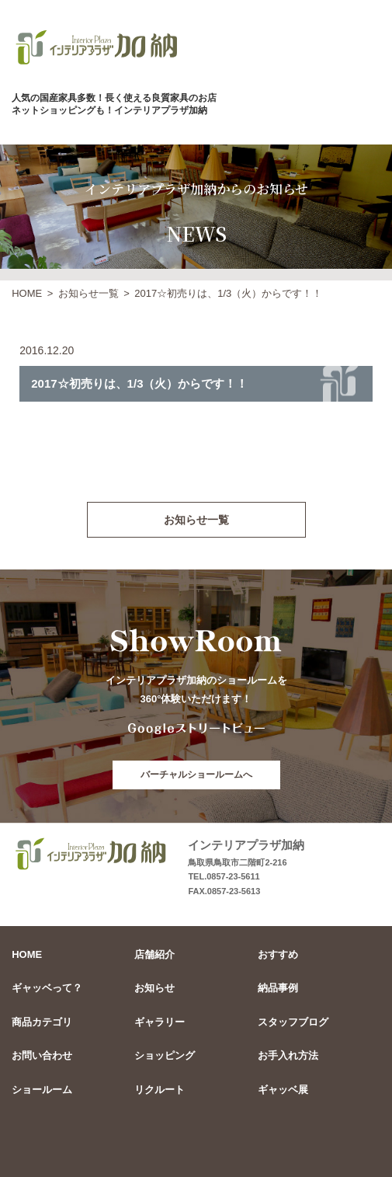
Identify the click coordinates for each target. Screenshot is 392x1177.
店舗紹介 (154, 954)
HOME (27, 293)
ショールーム (42, 1089)
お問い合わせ (42, 1055)
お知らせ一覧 (88, 293)
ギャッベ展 (283, 1089)
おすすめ (278, 954)
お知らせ (154, 988)
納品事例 (278, 988)
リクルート (159, 1089)
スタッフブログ (293, 1022)
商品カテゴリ (42, 1022)
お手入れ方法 (288, 1055)
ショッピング (164, 1055)
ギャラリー (159, 1022)
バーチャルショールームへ (196, 774)
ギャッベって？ (47, 988)
